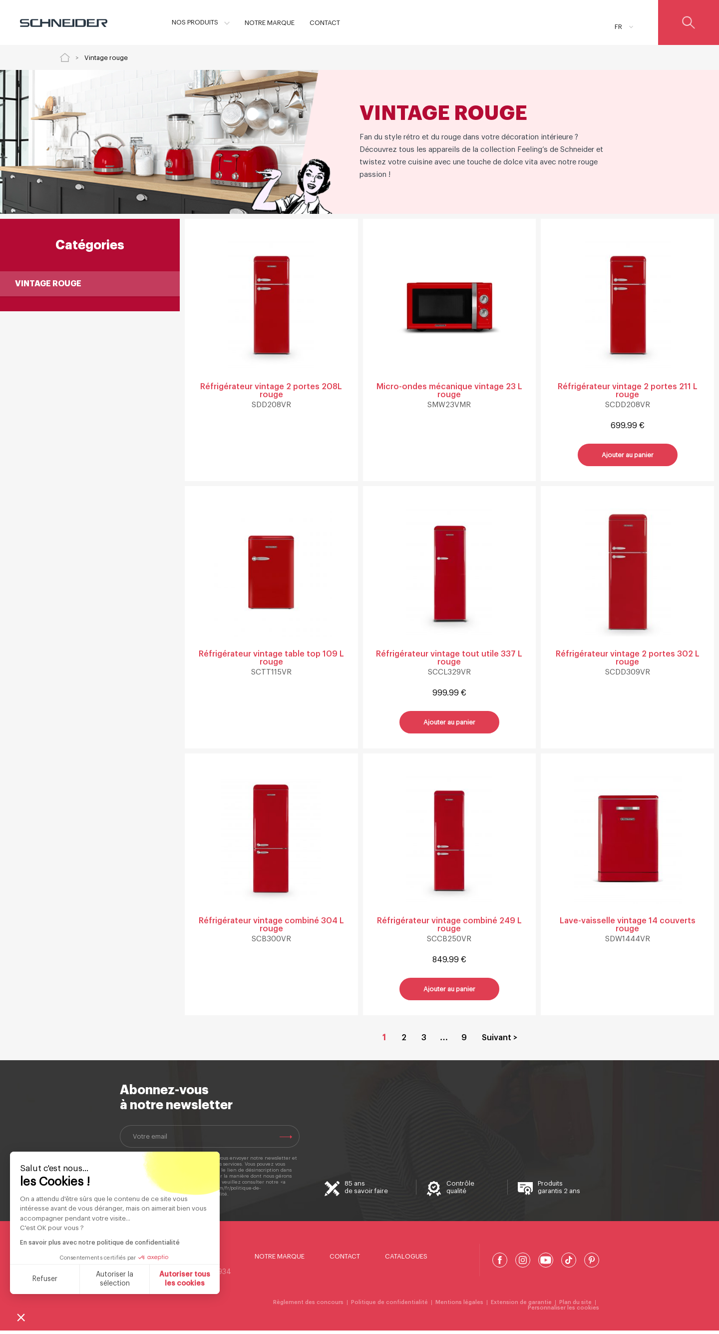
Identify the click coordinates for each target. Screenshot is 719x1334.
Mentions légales (459, 1306)
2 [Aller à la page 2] (403, 1041)
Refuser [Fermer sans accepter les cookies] (44, 1279)
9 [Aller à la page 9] (464, 1041)
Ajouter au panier (628, 456)
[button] (21, 1317)
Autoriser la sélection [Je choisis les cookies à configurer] (114, 1279)
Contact (345, 1260)
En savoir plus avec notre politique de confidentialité (100, 1243)
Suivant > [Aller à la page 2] (499, 1041)
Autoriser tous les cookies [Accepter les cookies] (184, 1279)
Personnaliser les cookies (563, 1311)
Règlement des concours (308, 1306)
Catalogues (406, 1260)
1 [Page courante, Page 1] (384, 1041)
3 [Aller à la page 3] (423, 1041)
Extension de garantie (521, 1306)
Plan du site (575, 1306)
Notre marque (280, 1260)
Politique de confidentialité (389, 1306)
